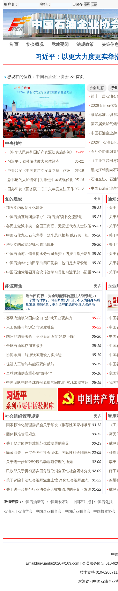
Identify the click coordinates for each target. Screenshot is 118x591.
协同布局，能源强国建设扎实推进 (34, 355)
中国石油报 (82, 502)
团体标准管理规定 (21, 434)
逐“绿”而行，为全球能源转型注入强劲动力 (61, 296)
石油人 (9, 511)
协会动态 (96, 88)
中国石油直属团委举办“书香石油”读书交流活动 (44, 217)
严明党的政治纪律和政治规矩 (30, 244)
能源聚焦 (13, 286)
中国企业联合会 (48, 511)
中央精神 (13, 143)
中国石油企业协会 (52, 76)
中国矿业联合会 (77, 511)
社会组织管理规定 (22, 416)
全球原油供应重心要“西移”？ (29, 373)
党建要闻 (60, 44)
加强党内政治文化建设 (24, 208)
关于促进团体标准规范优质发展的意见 (37, 443)
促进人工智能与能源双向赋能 (30, 364)
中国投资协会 (104, 511)
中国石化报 (103, 502)
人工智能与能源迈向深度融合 (30, 327)
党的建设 (13, 199)
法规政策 (85, 44)
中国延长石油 (58, 502)
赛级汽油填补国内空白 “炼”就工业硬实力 (39, 318)
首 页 (14, 44)
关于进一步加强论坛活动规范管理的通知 (39, 462)
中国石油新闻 (33, 502)
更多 (97, 199)
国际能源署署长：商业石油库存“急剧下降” (40, 336)
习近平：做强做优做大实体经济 (33, 161)
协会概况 (35, 44)
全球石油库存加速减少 (24, 346)
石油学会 (25, 511)
